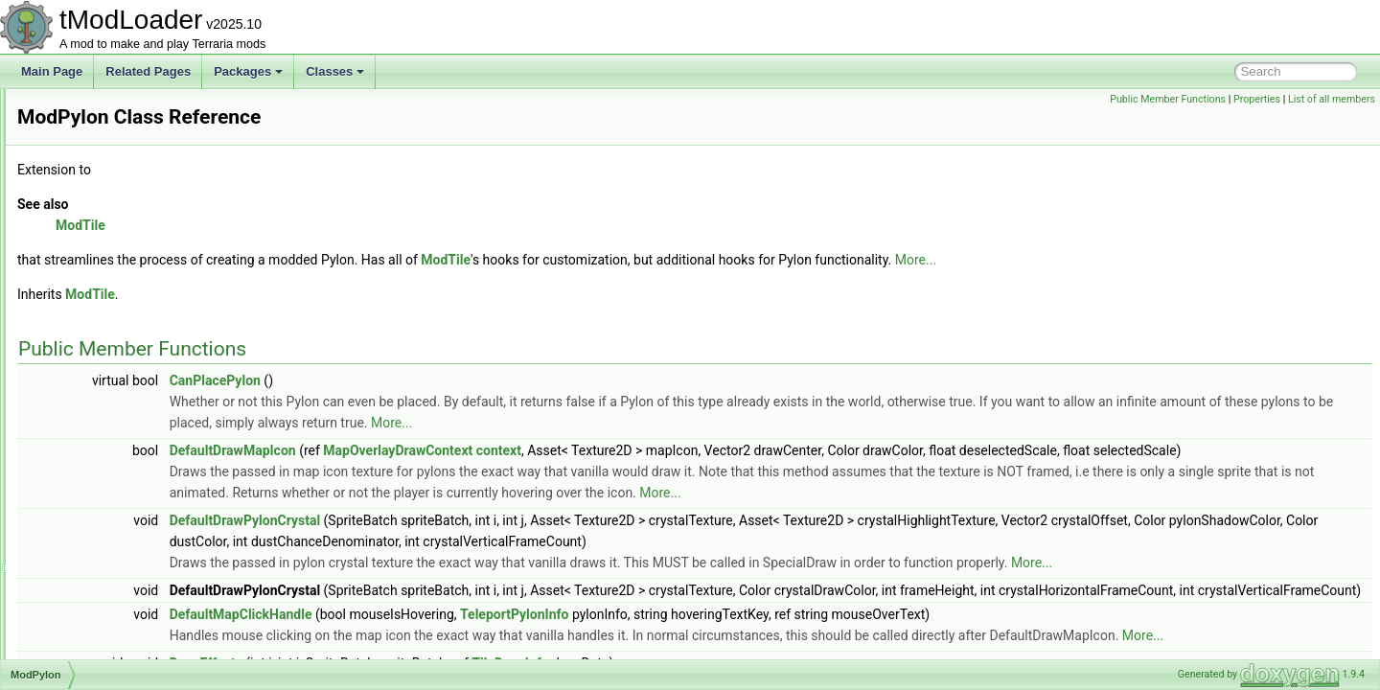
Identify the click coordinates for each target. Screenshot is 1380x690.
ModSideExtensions (114, 510)
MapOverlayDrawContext (637, 450)
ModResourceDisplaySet (126, 425)
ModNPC (86, 235)
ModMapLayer (100, 151)
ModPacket (92, 257)
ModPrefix (89, 320)
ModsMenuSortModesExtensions (147, 552)
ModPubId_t (94, 362)
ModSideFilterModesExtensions (144, 531)
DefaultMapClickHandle (480, 656)
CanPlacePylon (454, 380)
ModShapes (94, 488)
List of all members (1331, 99)
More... (1155, 259)
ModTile (83, 657)
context (738, 450)
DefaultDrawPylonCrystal (484, 541)
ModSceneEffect (105, 467)
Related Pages (148, 71)
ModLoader (92, 109)
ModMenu (88, 172)
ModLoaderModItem (114, 130)
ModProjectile (98, 341)
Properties (1256, 99)
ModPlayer (90, 299)
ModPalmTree (99, 278)
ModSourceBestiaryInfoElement (144, 573)
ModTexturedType (108, 636)
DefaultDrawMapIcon (472, 450)
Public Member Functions (1168, 99)
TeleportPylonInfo (754, 656)
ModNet (83, 214)
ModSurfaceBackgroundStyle (137, 594)
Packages (248, 71)
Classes (335, 71)
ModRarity (89, 404)
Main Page (51, 71)
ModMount (90, 193)
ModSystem (93, 615)
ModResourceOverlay (118, 446)
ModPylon (88, 383)
